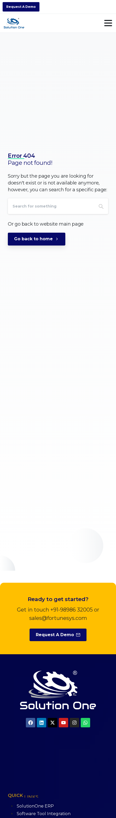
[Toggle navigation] (108, 23)
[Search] (51, 206)
